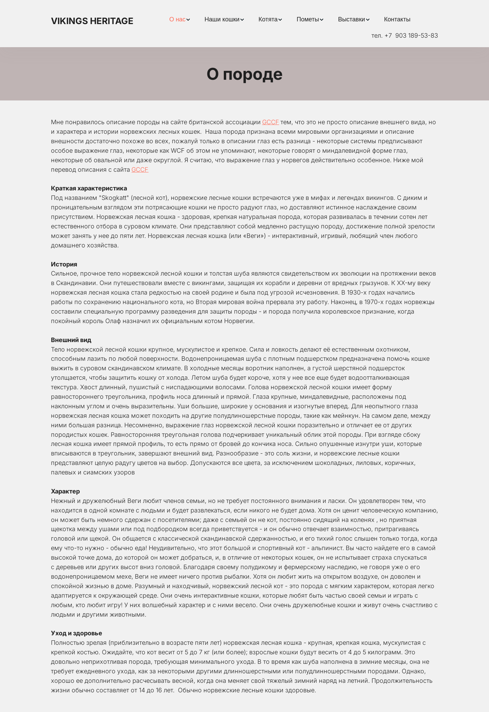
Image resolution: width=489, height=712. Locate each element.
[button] (180, 19)
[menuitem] (180, 19)
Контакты (397, 19)
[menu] (290, 19)
